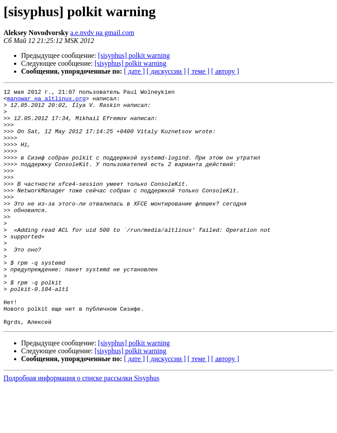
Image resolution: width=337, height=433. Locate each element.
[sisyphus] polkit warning (134, 55)
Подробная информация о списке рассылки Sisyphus (81, 425)
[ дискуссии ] (166, 71)
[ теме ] (198, 71)
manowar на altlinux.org (46, 101)
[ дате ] (134, 71)
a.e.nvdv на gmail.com (102, 32)
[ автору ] (225, 71)
